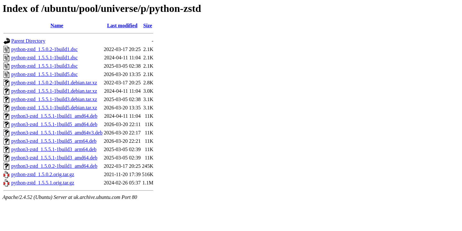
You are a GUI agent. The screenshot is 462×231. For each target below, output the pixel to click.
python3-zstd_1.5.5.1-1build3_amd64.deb (54, 157)
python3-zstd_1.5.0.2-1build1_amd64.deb (54, 166)
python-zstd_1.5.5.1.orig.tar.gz (42, 182)
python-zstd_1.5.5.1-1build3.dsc (44, 66)
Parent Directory (28, 41)
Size (147, 25)
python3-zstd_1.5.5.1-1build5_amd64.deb (54, 124)
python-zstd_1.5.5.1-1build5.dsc (44, 74)
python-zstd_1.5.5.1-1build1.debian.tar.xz (54, 91)
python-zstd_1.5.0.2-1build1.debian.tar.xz (54, 82)
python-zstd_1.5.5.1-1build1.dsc (44, 57)
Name (56, 25)
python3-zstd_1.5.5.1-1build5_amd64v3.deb (56, 132)
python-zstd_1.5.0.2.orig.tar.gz (42, 174)
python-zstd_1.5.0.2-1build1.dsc (44, 49)
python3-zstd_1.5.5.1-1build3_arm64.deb (54, 149)
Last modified (122, 25)
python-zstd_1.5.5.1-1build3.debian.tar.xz (54, 99)
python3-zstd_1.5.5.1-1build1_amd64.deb (54, 116)
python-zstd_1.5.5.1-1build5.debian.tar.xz (54, 107)
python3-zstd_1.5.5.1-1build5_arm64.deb (54, 141)
